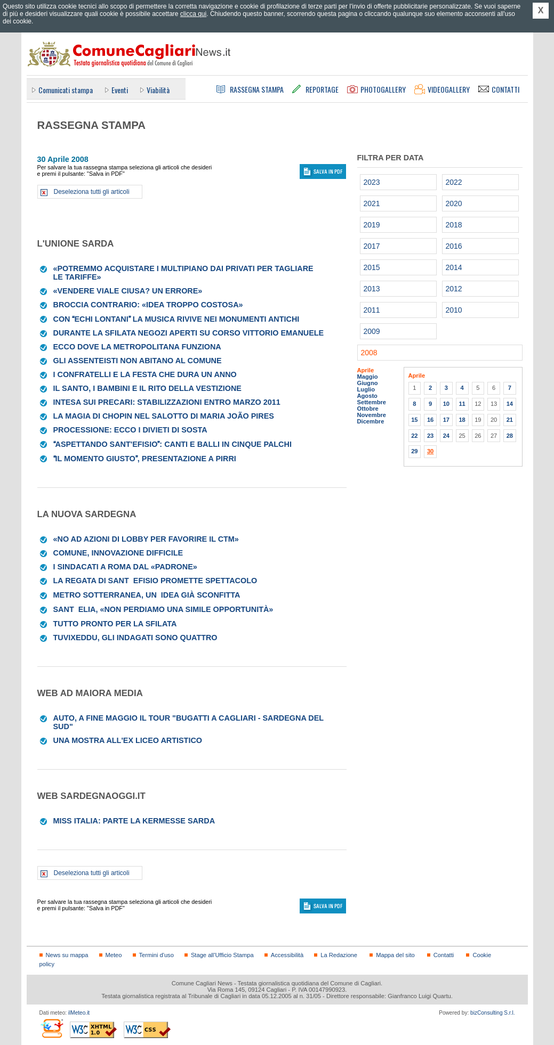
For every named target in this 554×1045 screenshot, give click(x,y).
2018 (454, 225)
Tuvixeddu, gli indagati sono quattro (135, 637)
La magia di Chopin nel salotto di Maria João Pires (163, 416)
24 (446, 435)
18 (462, 420)
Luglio (366, 389)
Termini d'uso (156, 955)
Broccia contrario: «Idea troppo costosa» (148, 304)
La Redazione (338, 955)
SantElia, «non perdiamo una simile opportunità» (163, 609)
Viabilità (158, 89)
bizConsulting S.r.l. (492, 1013)
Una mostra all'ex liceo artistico (128, 740)
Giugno (367, 383)
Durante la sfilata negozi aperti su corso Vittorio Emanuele (188, 333)
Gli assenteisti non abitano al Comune (137, 360)
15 (414, 420)
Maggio (367, 376)
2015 (372, 267)
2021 (372, 203)
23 (430, 435)
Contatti (443, 955)
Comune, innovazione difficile (118, 553)
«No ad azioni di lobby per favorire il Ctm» (146, 539)
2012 (454, 288)
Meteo (114, 955)
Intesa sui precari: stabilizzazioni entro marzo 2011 (166, 402)
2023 (372, 182)
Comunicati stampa (65, 89)
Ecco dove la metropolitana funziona (137, 346)
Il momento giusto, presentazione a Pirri (144, 458)
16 (430, 420)
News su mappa (67, 955)
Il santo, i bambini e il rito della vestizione (147, 388)
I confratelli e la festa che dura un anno (145, 374)
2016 (454, 246)
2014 (454, 267)
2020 (454, 203)
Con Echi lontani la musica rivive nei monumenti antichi (176, 319)
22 (414, 435)
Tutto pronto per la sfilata (115, 623)
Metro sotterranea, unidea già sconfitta (146, 595)
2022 (454, 182)
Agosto (367, 396)
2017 (372, 246)
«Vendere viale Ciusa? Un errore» (128, 291)
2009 (372, 331)
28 (510, 435)
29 (414, 451)
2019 (372, 225)
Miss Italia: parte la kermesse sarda (134, 821)
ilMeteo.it (79, 1013)
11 (462, 404)
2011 (372, 310)
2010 (454, 310)
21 (510, 420)
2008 (369, 352)
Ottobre (368, 408)
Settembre (372, 402)
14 (510, 404)
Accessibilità (287, 955)
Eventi (119, 89)
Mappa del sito (395, 955)
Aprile (365, 370)
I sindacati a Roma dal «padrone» (125, 566)
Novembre (372, 415)
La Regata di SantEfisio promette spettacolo (155, 580)
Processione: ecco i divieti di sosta (130, 430)
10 (446, 404)
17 (446, 420)
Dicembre (370, 421)
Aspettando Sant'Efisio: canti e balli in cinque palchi (172, 444)
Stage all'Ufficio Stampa (222, 955)
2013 (372, 288)
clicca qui (193, 14)
